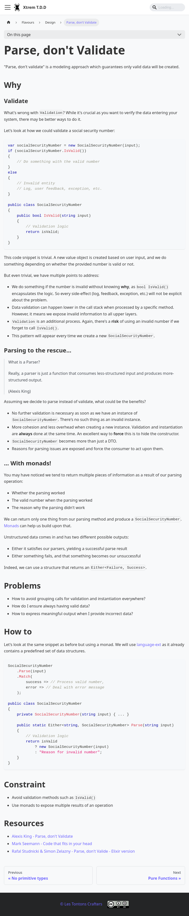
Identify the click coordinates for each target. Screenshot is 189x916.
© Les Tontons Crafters (81, 904)
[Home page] (8, 22)
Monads (11, 525)
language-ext (149, 644)
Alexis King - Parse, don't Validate (42, 836)
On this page (19, 34)
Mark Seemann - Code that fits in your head (52, 843)
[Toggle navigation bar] (7, 7)
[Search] (167, 7)
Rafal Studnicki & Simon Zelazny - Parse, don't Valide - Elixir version (73, 851)
